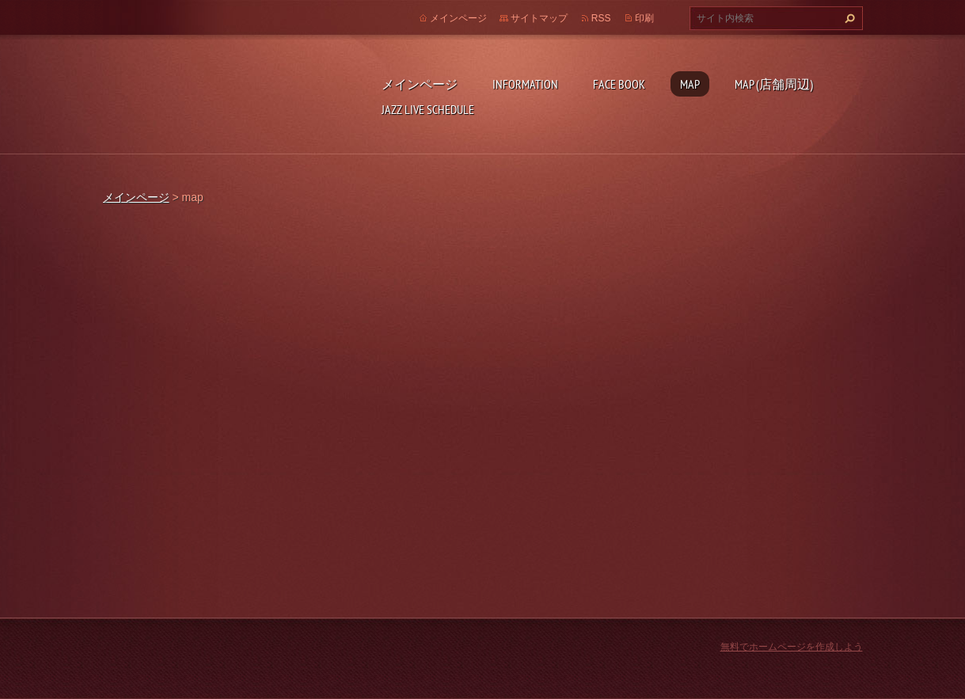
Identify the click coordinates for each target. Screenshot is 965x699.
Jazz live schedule (428, 109)
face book (619, 84)
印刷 (644, 18)
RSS (601, 18)
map (690, 84)
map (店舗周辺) (774, 84)
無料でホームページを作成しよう (791, 646)
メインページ (420, 84)
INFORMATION (525, 84)
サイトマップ (539, 18)
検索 (848, 18)
